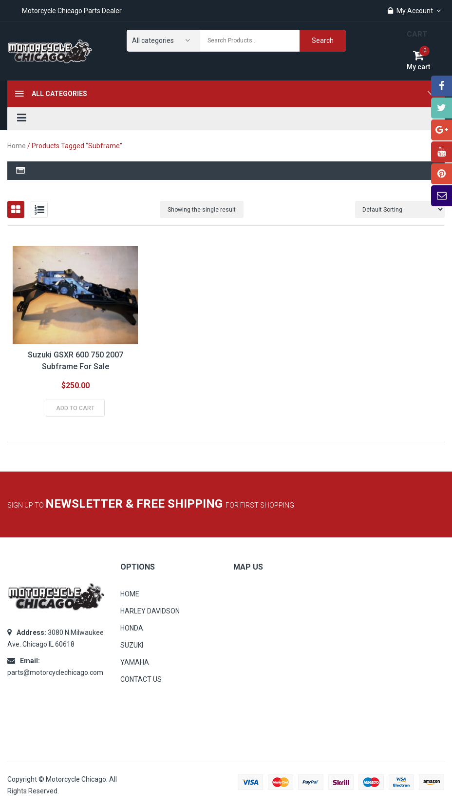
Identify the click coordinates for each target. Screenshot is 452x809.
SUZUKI (131, 645)
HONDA (131, 628)
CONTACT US (141, 679)
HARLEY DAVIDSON (150, 611)
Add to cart (75, 408)
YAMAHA (134, 662)
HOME (129, 594)
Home (16, 146)
